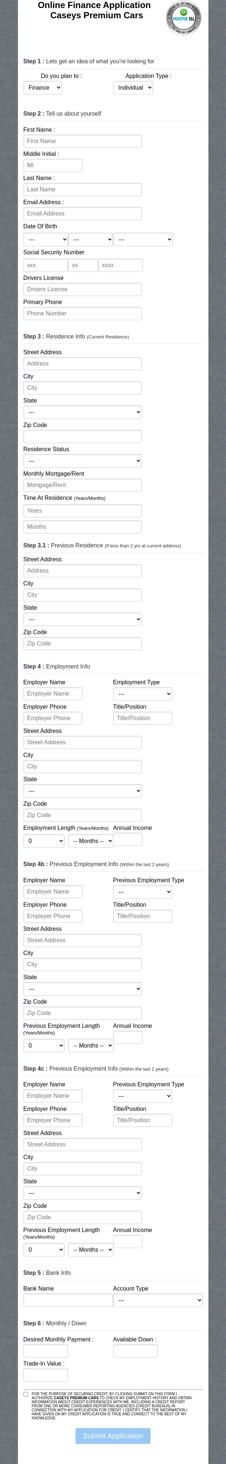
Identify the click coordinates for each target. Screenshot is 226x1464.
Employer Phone (45, 707)
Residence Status (46, 449)
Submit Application (113, 1436)
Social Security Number (54, 252)
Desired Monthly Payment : (58, 1339)
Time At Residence (64, 498)
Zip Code (35, 425)
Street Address (42, 352)
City (28, 376)
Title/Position (130, 707)
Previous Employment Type (148, 880)
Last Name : (39, 178)
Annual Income (132, 828)
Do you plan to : (61, 76)
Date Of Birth (40, 226)
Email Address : (43, 202)
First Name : (39, 130)
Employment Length (66, 828)
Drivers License (43, 278)
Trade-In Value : (44, 1363)
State (30, 400)
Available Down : (135, 1339)
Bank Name (38, 1288)
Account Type (131, 1288)
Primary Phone (42, 302)
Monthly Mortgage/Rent (53, 474)
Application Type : (148, 76)
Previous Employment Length (61, 1029)
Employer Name (44, 682)
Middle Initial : (41, 154)
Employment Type (136, 682)
